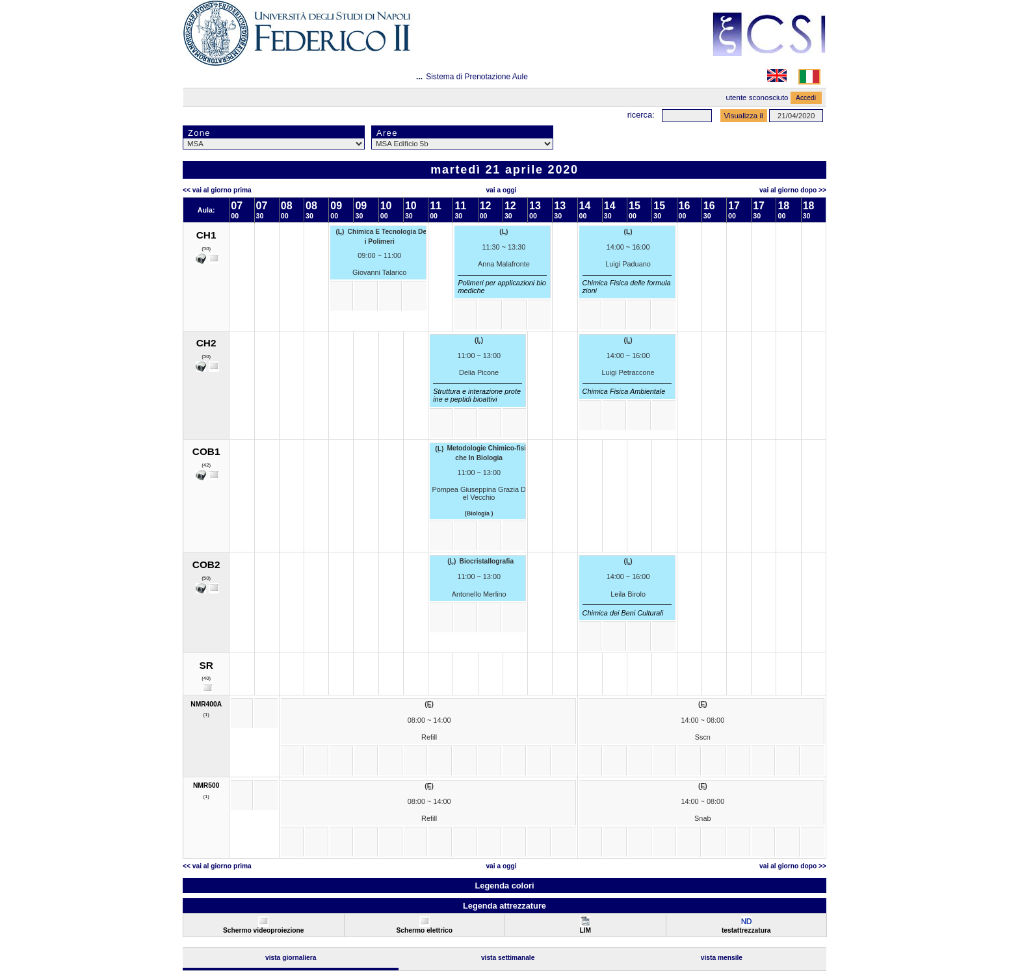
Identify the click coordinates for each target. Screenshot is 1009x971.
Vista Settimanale (508, 957)
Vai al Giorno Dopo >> (792, 190)
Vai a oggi (501, 190)
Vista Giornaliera (291, 957)
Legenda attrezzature (504, 906)
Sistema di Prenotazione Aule (477, 76)
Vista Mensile (721, 957)
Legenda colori (504, 885)
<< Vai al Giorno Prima (217, 190)
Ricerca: (641, 115)
